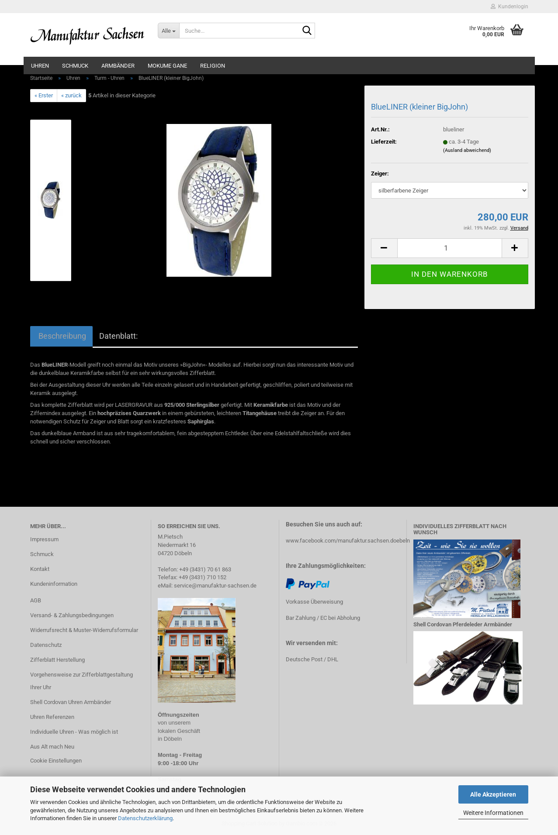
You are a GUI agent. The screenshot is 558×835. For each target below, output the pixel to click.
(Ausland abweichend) (467, 150)
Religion (212, 65)
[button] (384, 248)
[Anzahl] (449, 248)
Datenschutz (46, 645)
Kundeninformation (53, 584)
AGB (35, 600)
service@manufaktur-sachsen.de (215, 585)
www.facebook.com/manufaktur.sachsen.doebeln (348, 540)
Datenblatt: (118, 335)
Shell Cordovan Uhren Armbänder (70, 702)
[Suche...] (168, 30)
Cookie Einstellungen (56, 760)
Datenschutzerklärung (145, 818)
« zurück (71, 95)
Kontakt (39, 569)
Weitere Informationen (493, 812)
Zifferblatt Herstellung (57, 659)
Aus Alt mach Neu (52, 746)
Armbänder (118, 65)
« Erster (44, 95)
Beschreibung (61, 335)
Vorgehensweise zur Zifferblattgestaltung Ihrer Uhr (81, 681)
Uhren (40, 65)
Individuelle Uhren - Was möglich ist (74, 731)
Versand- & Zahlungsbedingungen (72, 615)
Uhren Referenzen (52, 717)
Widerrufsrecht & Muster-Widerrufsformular (84, 630)
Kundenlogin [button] (509, 6)
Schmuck (75, 65)
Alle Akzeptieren (493, 794)
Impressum (44, 539)
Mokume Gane (167, 65)
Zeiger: (380, 173)
